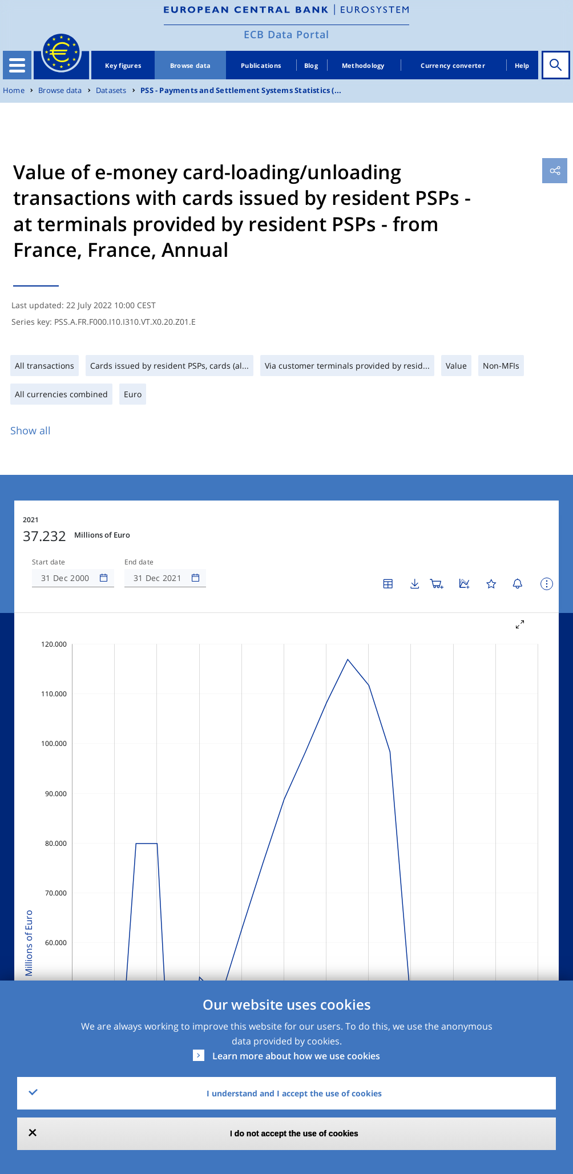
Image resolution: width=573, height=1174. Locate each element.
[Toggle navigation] (17, 65)
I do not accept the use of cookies (294, 1133)
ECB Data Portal (286, 34)
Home (14, 90)
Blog (311, 65)
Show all (30, 430)
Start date (48, 562)
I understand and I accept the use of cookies (294, 1093)
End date (139, 562)
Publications (261, 65)
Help (522, 65)
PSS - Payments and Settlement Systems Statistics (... (240, 90)
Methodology (363, 65)
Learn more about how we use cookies (296, 1056)
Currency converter (453, 65)
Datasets (111, 90)
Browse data (190, 65)
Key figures (123, 65)
